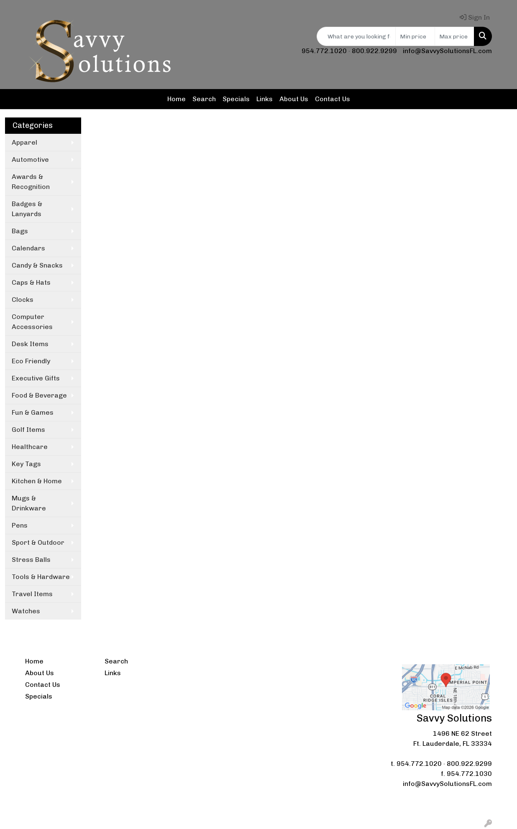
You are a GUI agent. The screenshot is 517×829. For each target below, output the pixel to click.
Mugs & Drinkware (29, 503)
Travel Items (32, 594)
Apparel (24, 142)
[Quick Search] (356, 36)
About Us (293, 99)
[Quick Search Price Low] (415, 36)
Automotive (30, 159)
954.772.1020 (324, 51)
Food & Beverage (39, 395)
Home (176, 99)
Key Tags (26, 464)
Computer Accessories (32, 322)
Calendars (28, 248)
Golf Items (28, 430)
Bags (20, 231)
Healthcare (30, 447)
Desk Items (30, 344)
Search (204, 99)
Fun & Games (33, 412)
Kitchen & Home (37, 481)
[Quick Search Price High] (454, 36)
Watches (26, 611)
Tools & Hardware (41, 577)
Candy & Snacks (37, 265)
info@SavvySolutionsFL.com (447, 51)
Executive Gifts (36, 378)
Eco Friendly (31, 361)
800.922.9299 (374, 51)
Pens (20, 525)
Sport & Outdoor (38, 542)
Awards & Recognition (31, 182)
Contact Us (332, 99)
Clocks (22, 300)
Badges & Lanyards (27, 209)
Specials (236, 99)
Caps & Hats (31, 282)
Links (264, 99)
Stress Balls (31, 560)
